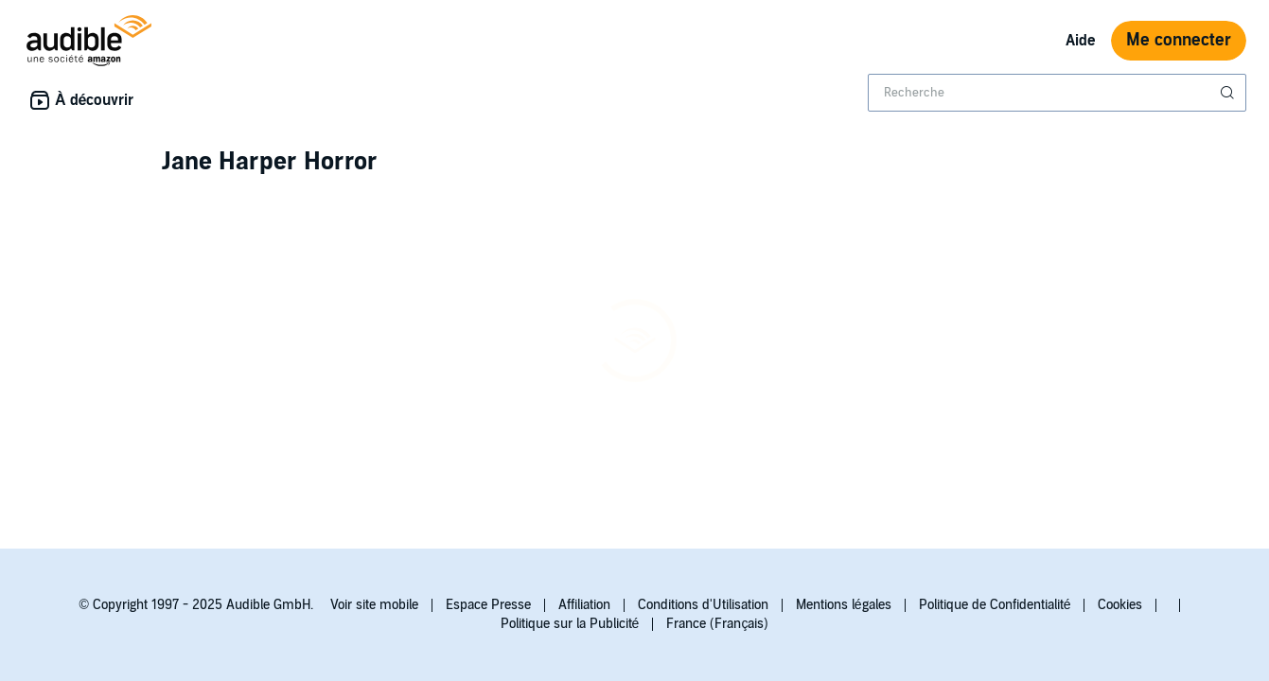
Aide (1081, 40)
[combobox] (1057, 93)
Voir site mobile (374, 605)
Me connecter (1178, 40)
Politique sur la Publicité (570, 624)
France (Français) (717, 624)
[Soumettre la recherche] (1229, 93)
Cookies (1120, 605)
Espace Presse (488, 605)
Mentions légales (843, 605)
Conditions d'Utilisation (703, 605)
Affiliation (584, 605)
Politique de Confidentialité (995, 605)
